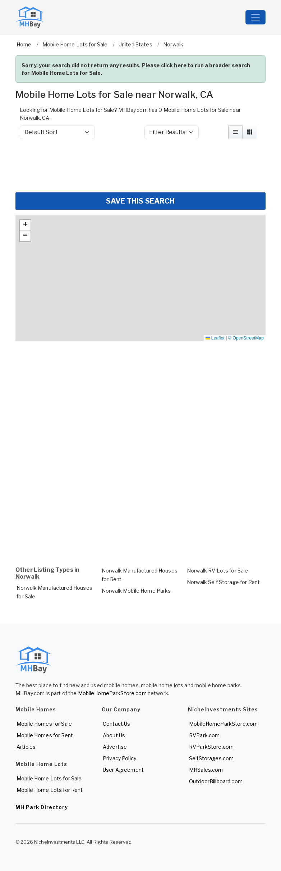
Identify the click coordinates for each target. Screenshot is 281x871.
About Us (114, 735)
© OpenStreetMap (246, 338)
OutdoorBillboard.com (216, 781)
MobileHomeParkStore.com (112, 693)
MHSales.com (206, 770)
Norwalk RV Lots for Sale (217, 570)
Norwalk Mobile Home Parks (136, 591)
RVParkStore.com (211, 747)
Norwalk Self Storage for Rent (223, 582)
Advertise (115, 747)
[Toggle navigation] (255, 17)
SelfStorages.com (211, 758)
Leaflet (215, 338)
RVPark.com (204, 735)
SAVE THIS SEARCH (140, 201)
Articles (26, 747)
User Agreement (123, 770)
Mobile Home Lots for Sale (49, 778)
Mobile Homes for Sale (44, 724)
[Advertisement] (140, 166)
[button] (25, 225)
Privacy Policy (119, 758)
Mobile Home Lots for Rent (50, 790)
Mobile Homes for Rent (45, 735)
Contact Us (116, 724)
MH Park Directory (41, 807)
